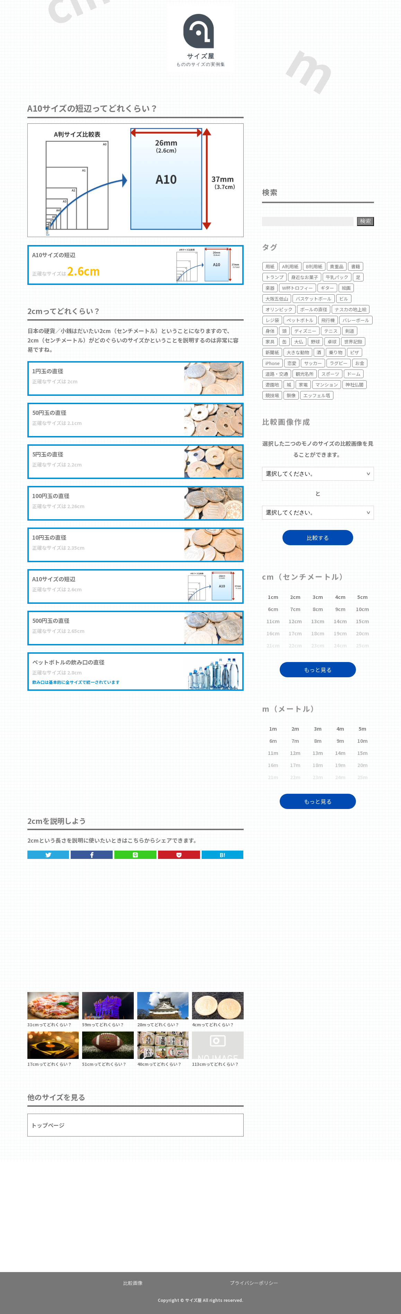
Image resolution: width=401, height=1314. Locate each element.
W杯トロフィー (297, 288)
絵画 (346, 288)
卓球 (332, 341)
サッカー (313, 363)
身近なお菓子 (304, 277)
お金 (359, 363)
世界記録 (353, 341)
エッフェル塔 (316, 395)
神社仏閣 (355, 384)
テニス (331, 331)
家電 (303, 384)
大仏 (298, 341)
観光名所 (305, 374)
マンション (326, 384)
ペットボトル (300, 320)
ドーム (353, 374)
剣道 (349, 331)
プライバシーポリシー (254, 1282)
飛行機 (328, 320)
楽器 (269, 288)
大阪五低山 (276, 298)
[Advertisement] (135, 746)
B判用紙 (314, 266)
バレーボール (355, 320)
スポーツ (330, 374)
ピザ (354, 352)
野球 (315, 341)
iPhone (272, 363)
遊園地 (272, 384)
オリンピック (279, 309)
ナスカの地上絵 (350, 309)
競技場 (272, 395)
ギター (327, 288)
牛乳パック (337, 277)
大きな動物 (298, 352)
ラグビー (339, 363)
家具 (269, 341)
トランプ (274, 277)
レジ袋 (272, 320)
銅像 (291, 395)
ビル (343, 298)
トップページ (47, 1125)
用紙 (269, 266)
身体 (269, 331)
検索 (365, 221)
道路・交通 (276, 374)
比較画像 (132, 1282)
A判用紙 (290, 266)
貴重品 (336, 266)
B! (222, 855)
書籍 (355, 266)
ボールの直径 (313, 309)
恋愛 (291, 363)
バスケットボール (314, 298)
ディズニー (305, 331)
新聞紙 (272, 352)
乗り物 (335, 352)
